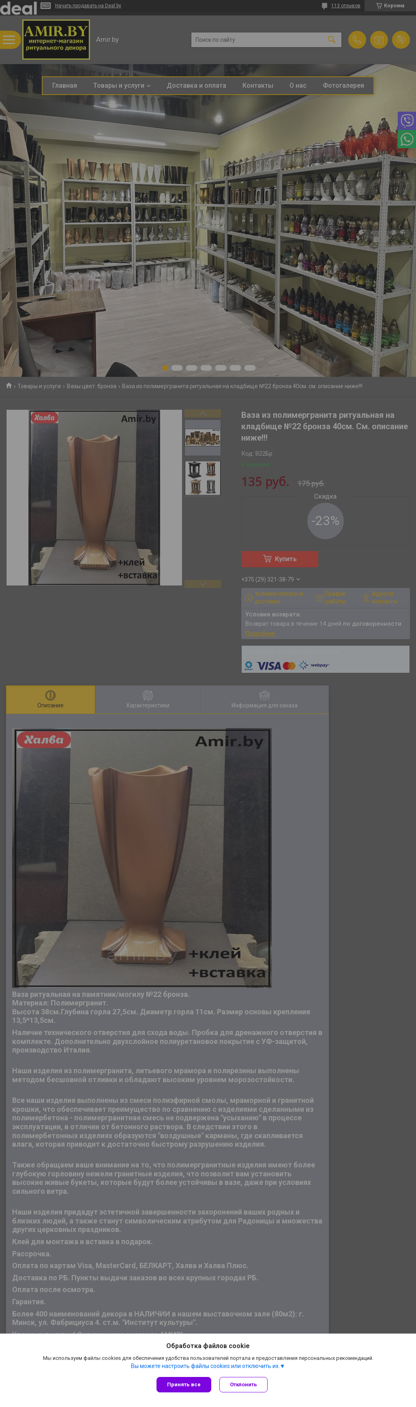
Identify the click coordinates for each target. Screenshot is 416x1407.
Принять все (184, 1384)
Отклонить (243, 1384)
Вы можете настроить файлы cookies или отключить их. (205, 1366)
